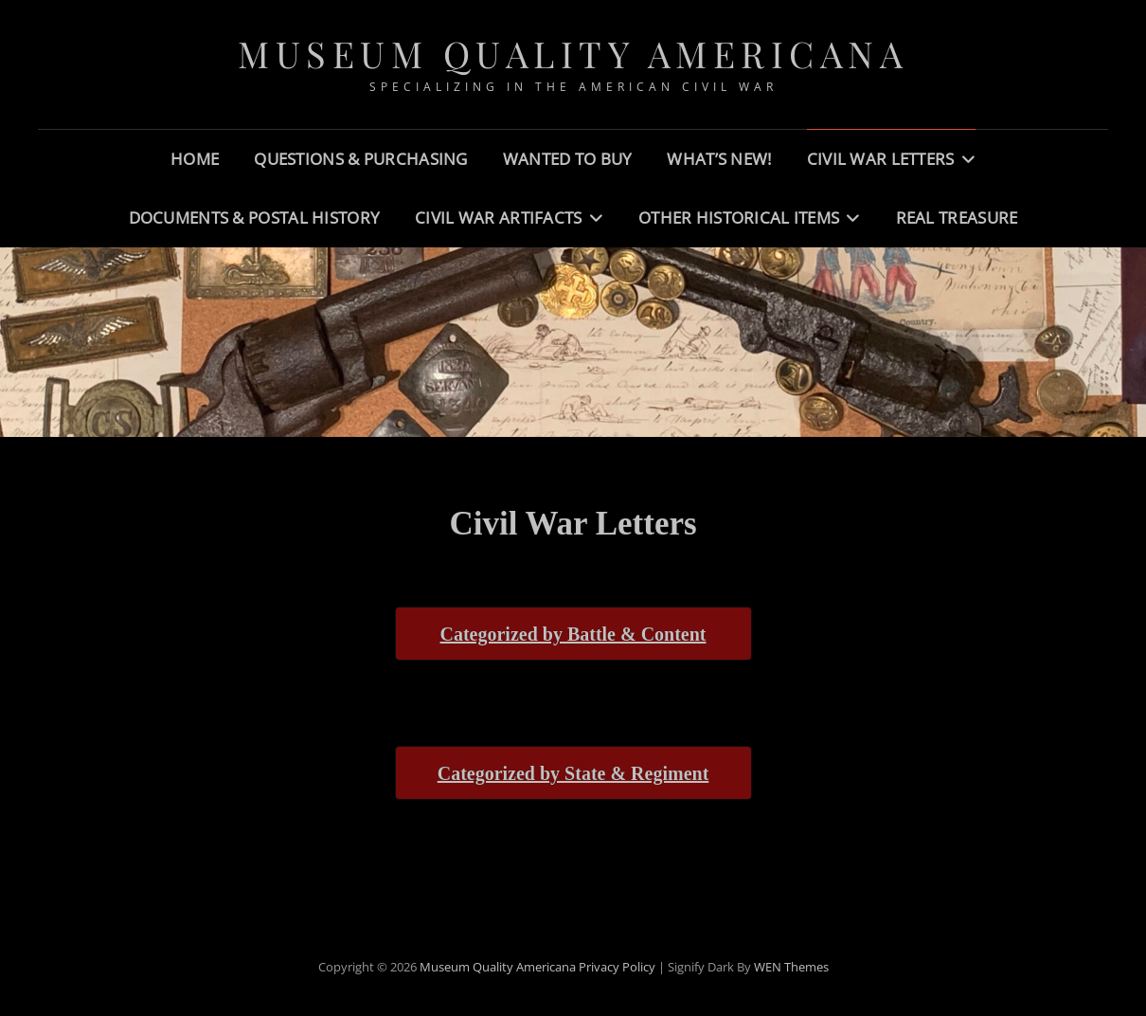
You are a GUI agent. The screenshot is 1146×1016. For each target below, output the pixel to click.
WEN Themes (791, 966)
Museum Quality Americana (573, 53)
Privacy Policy (617, 966)
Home (194, 159)
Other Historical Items (738, 217)
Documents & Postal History (255, 217)
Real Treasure (957, 217)
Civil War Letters (881, 159)
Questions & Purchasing (360, 159)
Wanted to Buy (568, 159)
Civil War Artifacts (498, 217)
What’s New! (719, 159)
